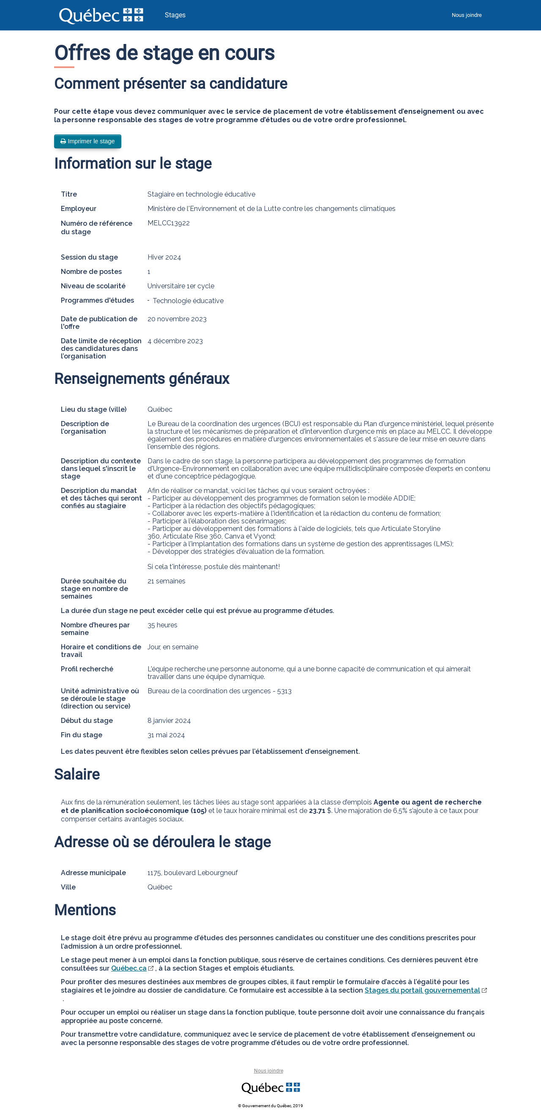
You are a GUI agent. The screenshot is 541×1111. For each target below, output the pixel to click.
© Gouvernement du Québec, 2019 (270, 1105)
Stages (175, 15)
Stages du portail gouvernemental (422, 990)
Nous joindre (467, 15)
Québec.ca (129, 968)
